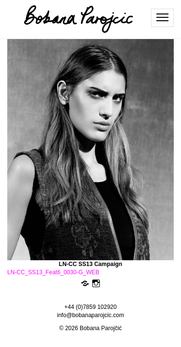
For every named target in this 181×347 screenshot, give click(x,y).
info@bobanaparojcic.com (90, 315)
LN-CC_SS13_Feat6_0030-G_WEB (53, 272)
